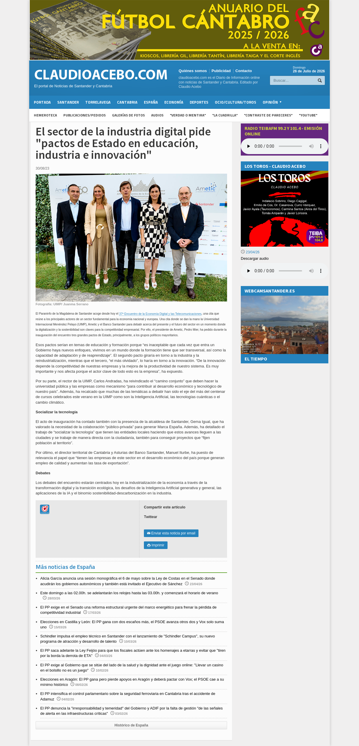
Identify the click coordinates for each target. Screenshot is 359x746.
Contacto (244, 71)
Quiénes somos (193, 71)
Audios (157, 115)
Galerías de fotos (128, 115)
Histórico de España (131, 725)
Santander (68, 102)
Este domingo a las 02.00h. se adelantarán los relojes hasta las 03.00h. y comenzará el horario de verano (129, 593)
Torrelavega (98, 102)
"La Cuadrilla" (225, 115)
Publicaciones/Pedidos (84, 115)
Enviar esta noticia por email (171, 533)
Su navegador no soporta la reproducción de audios (284, 271)
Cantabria (127, 102)
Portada (42, 102)
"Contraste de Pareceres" (268, 115)
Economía (173, 102)
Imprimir (155, 545)
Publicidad (221, 71)
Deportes (199, 102)
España (151, 102)
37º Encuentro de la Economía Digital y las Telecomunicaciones (160, 314)
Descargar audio (255, 258)
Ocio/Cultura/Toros (235, 102)
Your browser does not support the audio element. (284, 146)
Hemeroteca (45, 115)
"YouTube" (308, 115)
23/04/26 (250, 252)
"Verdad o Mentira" (188, 115)
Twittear (150, 517)
